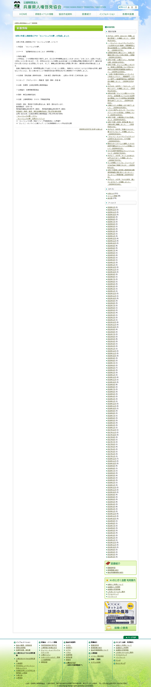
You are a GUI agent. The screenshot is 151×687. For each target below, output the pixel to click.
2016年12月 (112, 459)
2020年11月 (112, 353)
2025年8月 (111, 219)
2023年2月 (111, 289)
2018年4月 (111, 423)
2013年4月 (111, 557)
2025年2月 (111, 234)
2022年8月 (111, 303)
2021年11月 (112, 325)
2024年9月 (111, 246)
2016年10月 (112, 463)
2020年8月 (111, 360)
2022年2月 (111, 317)
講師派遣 (44, 662)
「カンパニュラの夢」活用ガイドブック (30, 119)
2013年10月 (112, 547)
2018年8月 (111, 413)
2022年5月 (111, 310)
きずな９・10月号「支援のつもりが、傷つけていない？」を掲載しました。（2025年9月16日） (121, 131)
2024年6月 (111, 253)
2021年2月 (111, 346)
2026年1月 (111, 207)
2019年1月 (111, 401)
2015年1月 (111, 511)
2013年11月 (112, 545)
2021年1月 (111, 349)
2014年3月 (111, 535)
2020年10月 (112, 356)
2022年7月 (111, 305)
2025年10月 (112, 214)
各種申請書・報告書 (23, 650)
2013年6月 (111, 552)
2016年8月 (111, 468)
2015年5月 (111, 502)
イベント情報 (112, 196)
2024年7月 (111, 250)
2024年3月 (111, 260)
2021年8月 (111, 332)
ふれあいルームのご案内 (116, 592)
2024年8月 (111, 248)
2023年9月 (111, 274)
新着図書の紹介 (113, 570)
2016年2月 (111, 483)
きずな (68, 645)
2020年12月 (112, 351)
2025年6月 (111, 224)
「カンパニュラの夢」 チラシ (26, 116)
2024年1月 (111, 265)
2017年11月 (112, 432)
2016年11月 (112, 461)
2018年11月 (112, 406)
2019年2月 (111, 399)
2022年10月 (112, 298)
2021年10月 (112, 327)
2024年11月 (112, 241)
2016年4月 (111, 478)
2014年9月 (111, 521)
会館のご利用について (115, 584)
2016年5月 (111, 475)
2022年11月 (112, 296)
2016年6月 (111, 473)
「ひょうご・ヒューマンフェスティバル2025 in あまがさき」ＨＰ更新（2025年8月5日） (121, 139)
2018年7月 (111, 416)
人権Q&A (19, 678)
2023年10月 (112, 272)
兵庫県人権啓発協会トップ (22, 23)
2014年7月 (111, 526)
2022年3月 (111, 315)
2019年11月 (112, 380)
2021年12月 (112, 322)
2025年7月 (111, 222)
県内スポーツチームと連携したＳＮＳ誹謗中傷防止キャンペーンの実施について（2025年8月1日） (121, 146)
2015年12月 (112, 487)
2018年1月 (111, 427)
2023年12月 (112, 267)
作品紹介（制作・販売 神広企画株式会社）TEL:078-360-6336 (38, 111)
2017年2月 (111, 454)
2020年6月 (111, 365)
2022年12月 (112, 293)
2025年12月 (112, 210)
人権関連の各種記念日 (49, 648)
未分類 (110, 198)
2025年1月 (111, 236)
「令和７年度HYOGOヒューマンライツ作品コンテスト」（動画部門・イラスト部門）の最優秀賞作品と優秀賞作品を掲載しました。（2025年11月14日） (121, 79)
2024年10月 (112, 243)
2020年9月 (111, 358)
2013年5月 (111, 554)
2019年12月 (112, 377)
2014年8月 (111, 523)
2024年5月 (111, 255)
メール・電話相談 (97, 656)
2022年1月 (111, 320)
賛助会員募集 (21, 648)
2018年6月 (111, 418)
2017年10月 (112, 435)
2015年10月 (112, 492)
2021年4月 (111, 341)
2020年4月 (111, 370)
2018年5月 (111, 420)
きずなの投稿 (95, 662)
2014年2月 (111, 538)
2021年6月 (111, 337)
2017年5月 (111, 447)
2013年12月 (112, 542)
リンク (118, 660)
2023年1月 (111, 291)
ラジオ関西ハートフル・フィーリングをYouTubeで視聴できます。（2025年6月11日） (121, 165)
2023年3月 (111, 286)
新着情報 (34, 23)
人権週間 (19, 663)
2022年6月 (111, 308)
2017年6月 (111, 444)
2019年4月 (111, 396)
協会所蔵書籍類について (99, 650)
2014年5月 (111, 530)
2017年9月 (111, 437)
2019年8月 (111, 387)
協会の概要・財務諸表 (24, 645)
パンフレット (112, 596)
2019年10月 (112, 382)
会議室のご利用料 (114, 587)
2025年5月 (111, 226)
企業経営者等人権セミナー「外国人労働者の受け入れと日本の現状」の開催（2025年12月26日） (121, 55)
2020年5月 (111, 368)
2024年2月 (111, 262)
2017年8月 (111, 439)
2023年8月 (111, 277)
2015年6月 (111, 499)
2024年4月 (111, 258)
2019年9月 (111, 384)
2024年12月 (112, 238)
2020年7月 (111, 363)
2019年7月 (111, 389)
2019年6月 (111, 392)
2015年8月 (111, 497)
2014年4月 (111, 533)
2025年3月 (111, 231)
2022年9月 (111, 301)
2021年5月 (111, 339)
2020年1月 (111, 375)
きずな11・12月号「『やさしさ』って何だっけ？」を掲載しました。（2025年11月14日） (121, 88)
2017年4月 (111, 449)
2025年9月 (111, 217)
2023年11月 (112, 270)
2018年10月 (112, 408)
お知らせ (99, 129)
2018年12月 (112, 404)
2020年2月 (111, 372)
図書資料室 (111, 568)
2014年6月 (111, 528)
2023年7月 (111, 279)
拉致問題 (69, 655)
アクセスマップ (113, 594)
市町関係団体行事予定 (49, 645)
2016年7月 (111, 471)
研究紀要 (69, 657)
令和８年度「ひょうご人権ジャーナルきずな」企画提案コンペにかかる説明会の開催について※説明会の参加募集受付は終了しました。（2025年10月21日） (121, 98)
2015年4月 (111, 504)
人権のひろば (71, 663)
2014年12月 (112, 514)
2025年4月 (111, 229)
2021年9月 (111, 329)
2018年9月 (111, 411)
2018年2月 (111, 425)
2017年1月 (111, 456)
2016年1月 (111, 485)
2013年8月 (111, 550)
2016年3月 (111, 480)
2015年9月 (111, 495)
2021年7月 (111, 334)
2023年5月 (111, 284)
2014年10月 (112, 519)
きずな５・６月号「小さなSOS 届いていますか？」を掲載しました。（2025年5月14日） (121, 182)
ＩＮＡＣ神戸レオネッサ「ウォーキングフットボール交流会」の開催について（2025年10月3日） (121, 112)
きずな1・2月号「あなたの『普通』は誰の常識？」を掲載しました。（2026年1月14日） (121, 38)
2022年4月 (111, 313)
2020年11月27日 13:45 (87, 129)
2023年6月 (111, 282)
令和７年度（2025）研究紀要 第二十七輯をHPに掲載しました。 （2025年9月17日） (121, 124)
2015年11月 (112, 490)
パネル (68, 652)
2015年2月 (111, 509)
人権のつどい (46, 655)
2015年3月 (111, 507)
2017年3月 (111, 452)
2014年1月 (111, 540)
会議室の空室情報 (114, 589)
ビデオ (68, 650)
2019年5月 (111, 394)
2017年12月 (112, 430)
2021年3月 (111, 344)
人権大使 (19, 675)
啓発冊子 (69, 648)
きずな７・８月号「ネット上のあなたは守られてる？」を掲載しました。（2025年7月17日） (121, 158)
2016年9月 (111, 466)
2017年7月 (111, 442)
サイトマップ (120, 663)
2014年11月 (112, 516)
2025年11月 (112, 212)
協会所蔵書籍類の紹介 (115, 572)
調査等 (68, 660)
